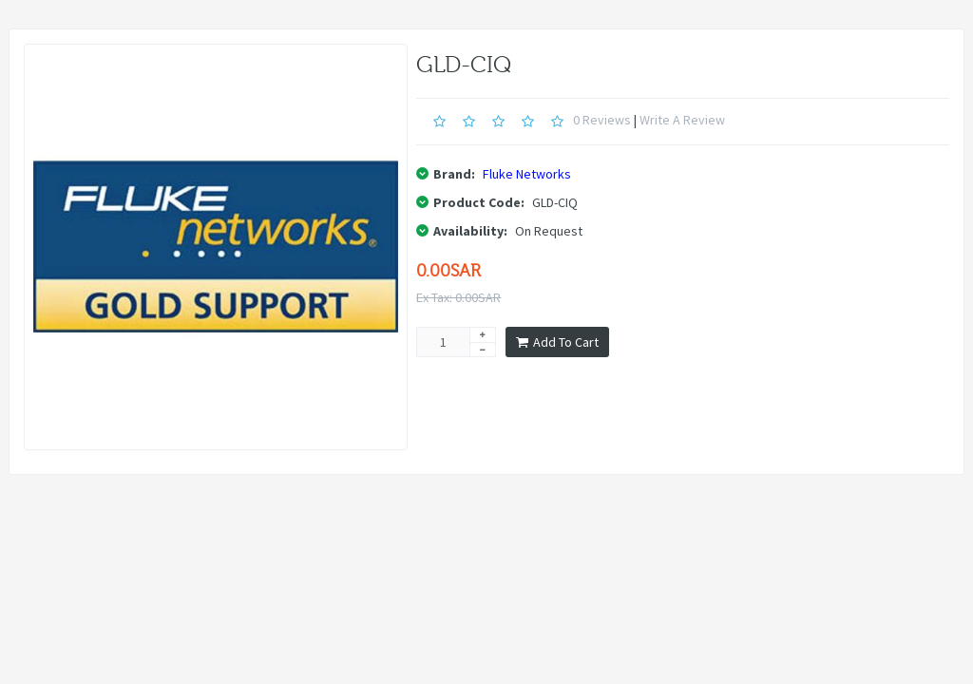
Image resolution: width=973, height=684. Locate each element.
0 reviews (602, 119)
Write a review (682, 119)
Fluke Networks (527, 173)
